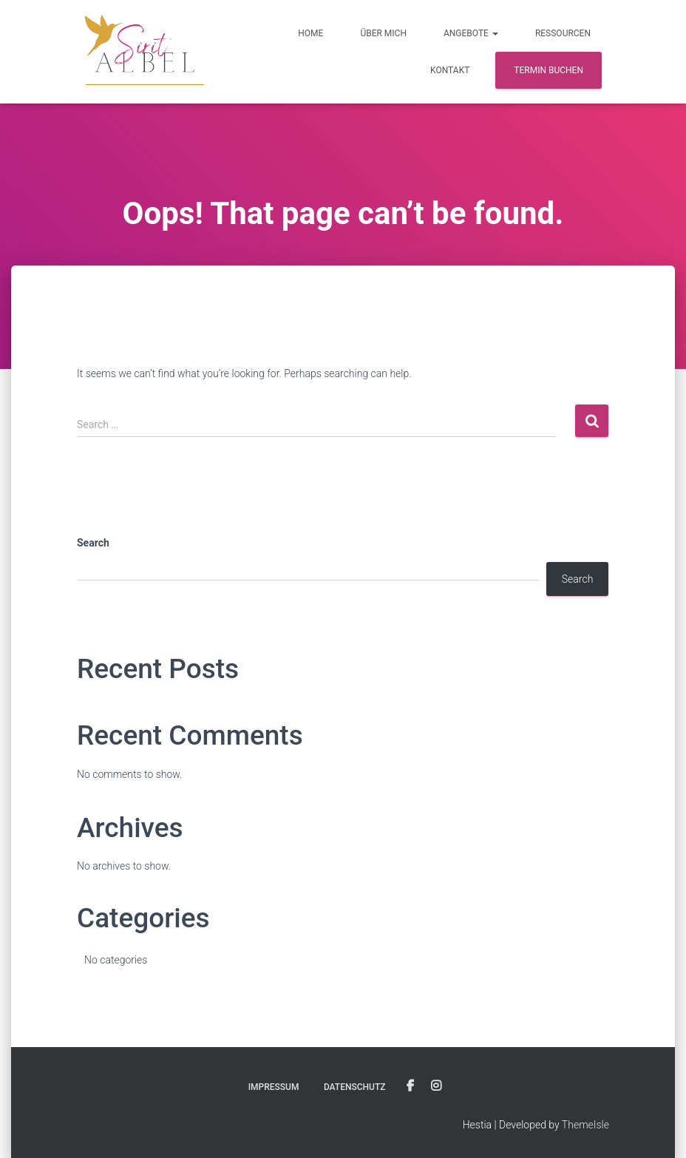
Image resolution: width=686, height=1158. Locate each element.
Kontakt (449, 70)
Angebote (471, 33)
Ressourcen (563, 33)
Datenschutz (355, 1087)
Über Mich (383, 33)
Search (93, 543)
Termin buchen (548, 70)
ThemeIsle (585, 1125)
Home (310, 33)
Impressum (273, 1087)
